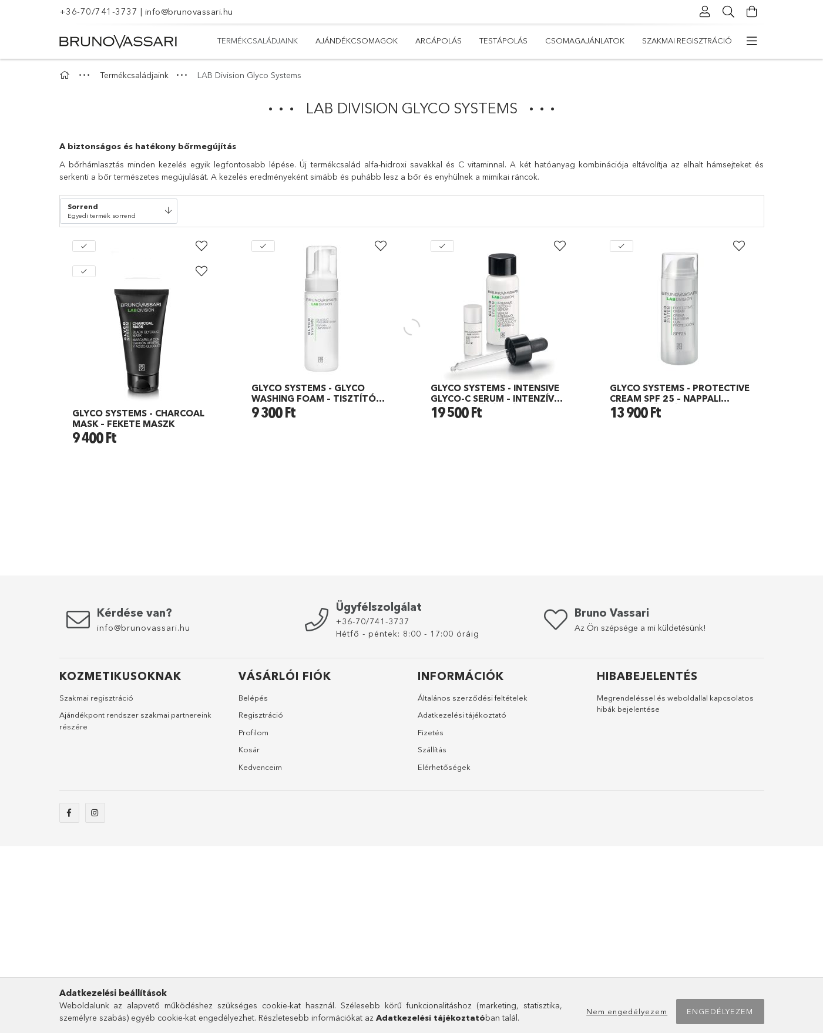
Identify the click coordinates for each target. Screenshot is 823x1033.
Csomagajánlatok (584, 40)
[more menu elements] (752, 41)
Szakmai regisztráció (687, 40)
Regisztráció (260, 901)
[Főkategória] (66, 75)
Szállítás (432, 936)
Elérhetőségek (444, 953)
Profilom (253, 919)
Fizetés (431, 919)
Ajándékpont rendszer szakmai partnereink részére (135, 907)
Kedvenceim (260, 953)
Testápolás (503, 40)
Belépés (253, 884)
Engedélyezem (720, 1011)
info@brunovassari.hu (189, 11)
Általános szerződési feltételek (473, 884)
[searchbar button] (729, 11)
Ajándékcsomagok (356, 40)
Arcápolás (438, 40)
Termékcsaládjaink (257, 40)
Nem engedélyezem (626, 1011)
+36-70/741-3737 (98, 11)
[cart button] (752, 11)
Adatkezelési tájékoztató (462, 901)
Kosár (249, 936)
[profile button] (705, 11)
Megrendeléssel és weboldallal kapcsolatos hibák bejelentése (675, 890)
